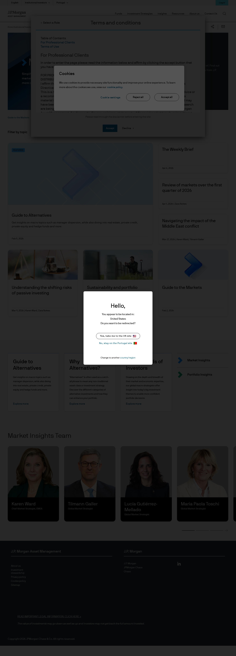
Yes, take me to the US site (118, 336)
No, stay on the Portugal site (118, 343)
